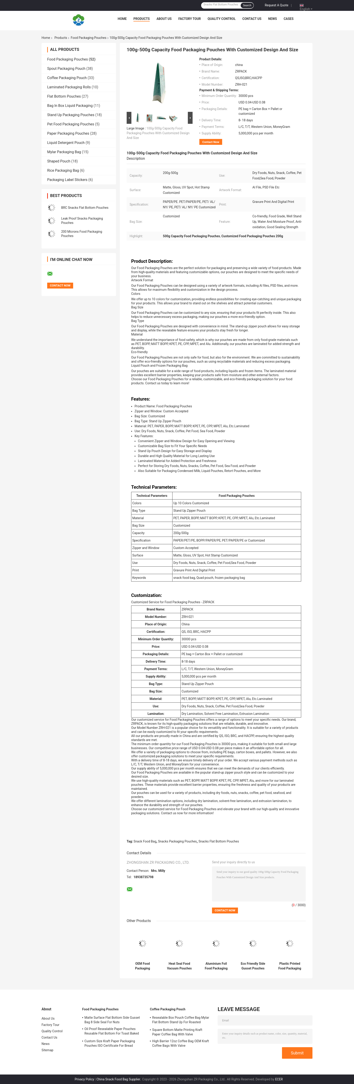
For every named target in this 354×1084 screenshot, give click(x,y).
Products (141, 19)
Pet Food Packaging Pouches (70, 124)
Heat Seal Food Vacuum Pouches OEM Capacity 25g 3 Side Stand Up (179, 966)
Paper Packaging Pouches (68, 133)
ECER (279, 1079)
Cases (288, 19)
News (272, 19)
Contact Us (251, 19)
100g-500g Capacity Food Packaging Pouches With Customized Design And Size (158, 133)
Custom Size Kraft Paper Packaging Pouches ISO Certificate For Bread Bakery (109, 1044)
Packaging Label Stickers (67, 180)
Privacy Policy (84, 1079)
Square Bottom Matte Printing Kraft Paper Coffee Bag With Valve (177, 1032)
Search (247, 5)
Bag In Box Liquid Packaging (70, 105)
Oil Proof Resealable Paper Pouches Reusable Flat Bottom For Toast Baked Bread (111, 1032)
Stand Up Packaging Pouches (70, 115)
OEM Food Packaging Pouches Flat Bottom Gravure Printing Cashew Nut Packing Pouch (142, 966)
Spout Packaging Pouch (66, 68)
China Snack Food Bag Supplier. (119, 1079)
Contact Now (210, 142)
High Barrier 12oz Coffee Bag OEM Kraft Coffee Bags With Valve (180, 1043)
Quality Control (222, 19)
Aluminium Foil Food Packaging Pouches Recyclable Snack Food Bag (216, 966)
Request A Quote (276, 5)
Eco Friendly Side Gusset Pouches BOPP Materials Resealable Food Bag (253, 966)
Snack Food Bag (145, 841)
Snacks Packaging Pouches (177, 841)
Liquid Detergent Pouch (66, 143)
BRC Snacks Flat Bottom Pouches (84, 207)
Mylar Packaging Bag (64, 152)
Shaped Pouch (58, 161)
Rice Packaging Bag (63, 170)
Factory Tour (189, 19)
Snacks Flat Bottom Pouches (218, 841)
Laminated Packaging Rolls (69, 87)
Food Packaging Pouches (88, 38)
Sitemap (47, 1050)
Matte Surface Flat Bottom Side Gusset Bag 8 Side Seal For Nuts (112, 1020)
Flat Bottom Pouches (64, 96)
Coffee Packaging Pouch (67, 78)
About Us (164, 19)
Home (122, 19)
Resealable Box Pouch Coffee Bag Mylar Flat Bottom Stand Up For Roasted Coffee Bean (180, 1020)
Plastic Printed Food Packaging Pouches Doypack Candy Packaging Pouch (289, 966)
